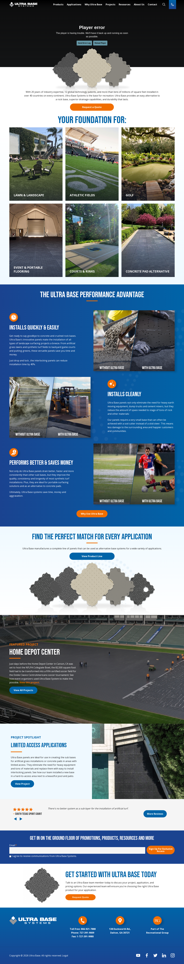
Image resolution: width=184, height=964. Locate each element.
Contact (152, 4)
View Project (22, 783)
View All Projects (23, 690)
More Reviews (155, 813)
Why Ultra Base (93, 4)
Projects (110, 4)
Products (58, 4)
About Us (139, 4)
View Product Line (92, 556)
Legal (65, 955)
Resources (124, 4)
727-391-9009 (86, 932)
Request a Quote (92, 107)
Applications (74, 4)
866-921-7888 (88, 929)
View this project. (29, 682)
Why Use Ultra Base (92, 513)
